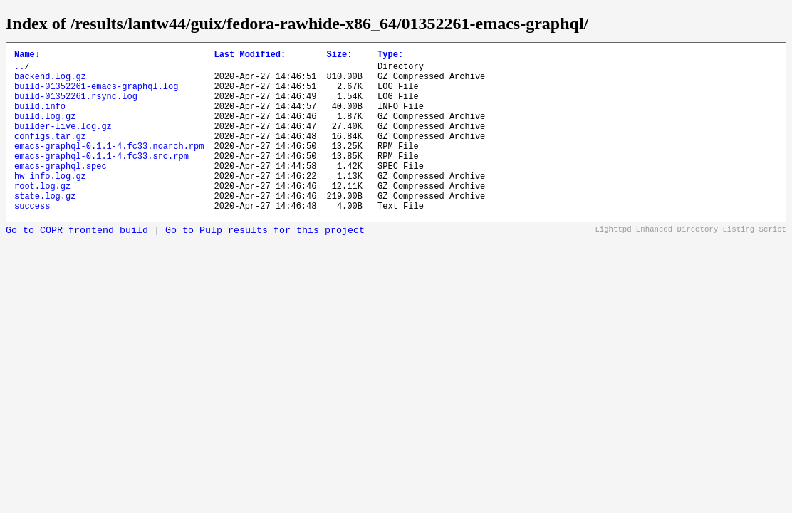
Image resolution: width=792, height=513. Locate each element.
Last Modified (250, 56)
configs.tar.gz (50, 155)
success (32, 240)
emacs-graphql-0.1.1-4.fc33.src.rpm (101, 179)
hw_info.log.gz (50, 203)
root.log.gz (42, 215)
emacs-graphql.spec (60, 191)
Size (339, 56)
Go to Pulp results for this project (265, 264)
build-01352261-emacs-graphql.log (96, 94)
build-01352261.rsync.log (75, 106)
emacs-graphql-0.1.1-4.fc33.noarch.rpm (109, 167)
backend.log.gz (50, 82)
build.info (40, 119)
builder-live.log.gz (63, 143)
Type (390, 56)
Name (27, 56)
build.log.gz (44, 131)
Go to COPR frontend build (77, 264)
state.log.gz (44, 228)
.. (19, 70)
